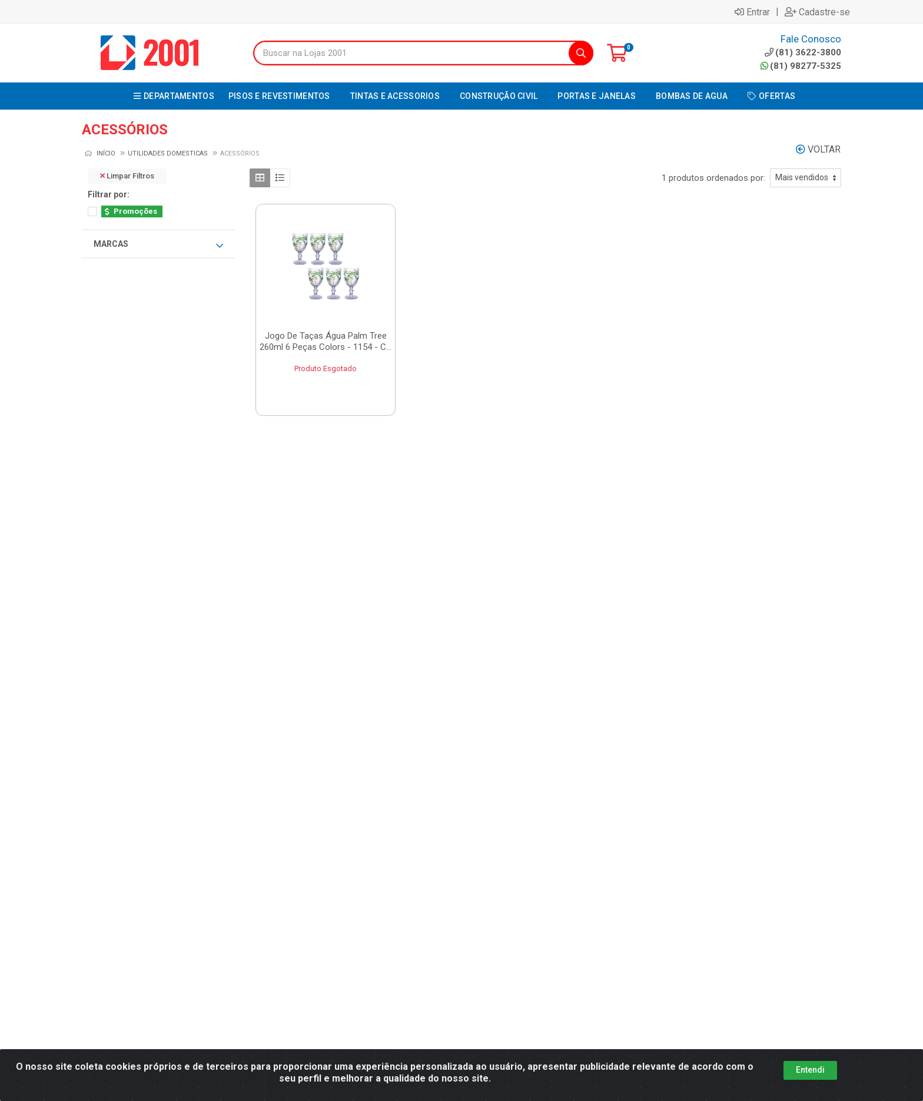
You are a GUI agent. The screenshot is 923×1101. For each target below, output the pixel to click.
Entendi (810, 1069)
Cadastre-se (817, 11)
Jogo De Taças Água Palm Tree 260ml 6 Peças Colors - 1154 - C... (325, 341)
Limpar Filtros (127, 175)
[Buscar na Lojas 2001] (411, 53)
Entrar (752, 11)
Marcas (158, 244)
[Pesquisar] (581, 53)
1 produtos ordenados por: (713, 178)
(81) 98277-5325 (801, 66)
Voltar (818, 149)
